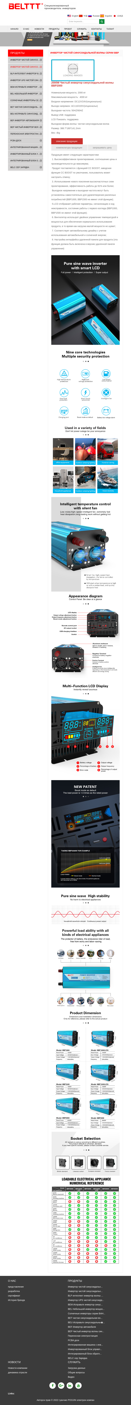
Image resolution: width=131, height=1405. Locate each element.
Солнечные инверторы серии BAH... (86, 1313)
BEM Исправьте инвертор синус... (85, 1304)
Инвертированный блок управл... (85, 1349)
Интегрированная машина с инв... (85, 1344)
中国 (85, 16)
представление (16, 1286)
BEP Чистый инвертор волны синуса (26, 127)
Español (108, 16)
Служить (82, 29)
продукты (54, 29)
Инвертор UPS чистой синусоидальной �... (26, 80)
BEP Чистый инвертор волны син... (86, 1331)
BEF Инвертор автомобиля (24, 120)
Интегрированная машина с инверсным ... (26, 147)
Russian (96, 16)
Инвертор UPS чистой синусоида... (86, 1300)
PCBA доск (15, 140)
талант (110, 29)
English (75, 16)
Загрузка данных (77, 1368)
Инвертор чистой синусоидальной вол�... (26, 60)
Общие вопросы (76, 1372)
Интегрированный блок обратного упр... (26, 161)
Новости (39, 29)
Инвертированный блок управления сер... (26, 154)
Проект (68, 29)
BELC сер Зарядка (19, 167)
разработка (14, 1291)
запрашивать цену (102, 147)
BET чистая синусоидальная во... (85, 1318)
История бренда (16, 1300)
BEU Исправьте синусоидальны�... (86, 1322)
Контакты (96, 29)
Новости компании (18, 1368)
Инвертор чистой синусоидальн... (85, 1286)
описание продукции (67, 141)
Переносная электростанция (26, 134)
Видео (71, 1377)
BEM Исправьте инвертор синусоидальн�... (26, 87)
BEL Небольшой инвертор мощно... (86, 1309)
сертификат (14, 1295)
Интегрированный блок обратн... (85, 1353)
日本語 (120, 16)
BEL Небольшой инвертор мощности (26, 94)
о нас (26, 29)
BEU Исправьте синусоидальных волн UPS (26, 114)
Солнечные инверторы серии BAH (26, 100)
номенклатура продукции (69, 147)
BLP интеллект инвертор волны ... (85, 1295)
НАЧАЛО (14, 29)
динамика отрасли (18, 1372)
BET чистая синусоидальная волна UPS (26, 107)
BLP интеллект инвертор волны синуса (26, 74)
